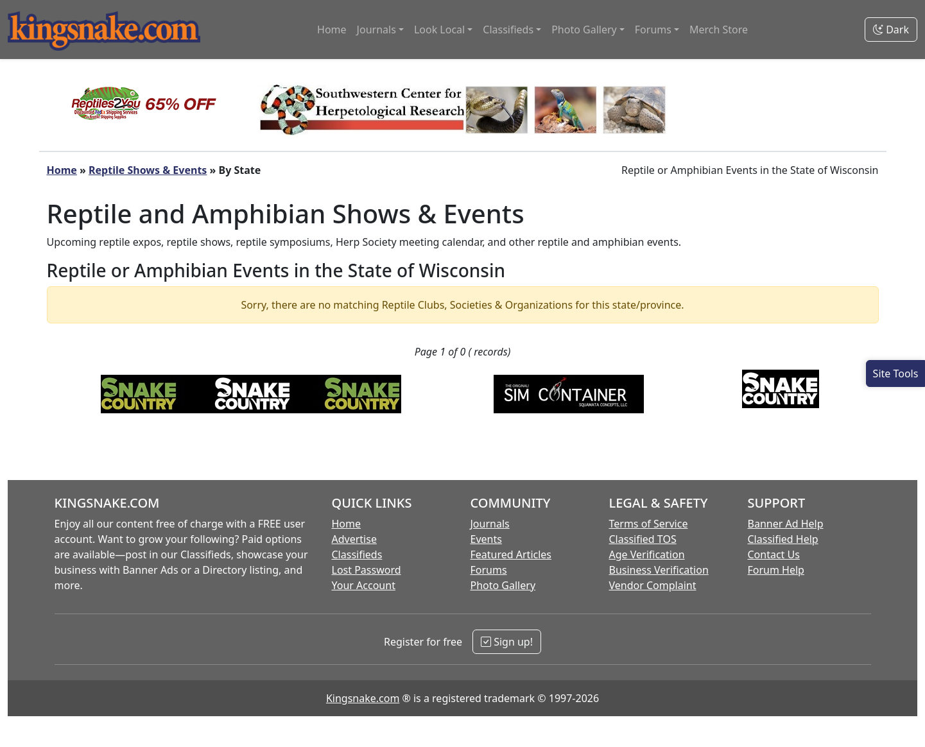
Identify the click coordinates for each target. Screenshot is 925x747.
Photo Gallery (503, 585)
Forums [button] (653, 29)
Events (486, 539)
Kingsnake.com (362, 698)
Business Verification (659, 570)
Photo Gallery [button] (584, 29)
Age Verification (647, 554)
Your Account (363, 585)
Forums (489, 570)
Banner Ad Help (786, 524)
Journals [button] (376, 29)
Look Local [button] (439, 29)
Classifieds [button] (508, 29)
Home (332, 29)
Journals (490, 524)
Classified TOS (643, 539)
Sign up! (507, 642)
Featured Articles (511, 554)
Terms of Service (648, 524)
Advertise (354, 539)
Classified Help (783, 539)
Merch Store (718, 29)
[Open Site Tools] (895, 373)
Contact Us (774, 554)
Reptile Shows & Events (148, 170)
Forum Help (776, 570)
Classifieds (357, 554)
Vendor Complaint (652, 585)
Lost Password (366, 570)
